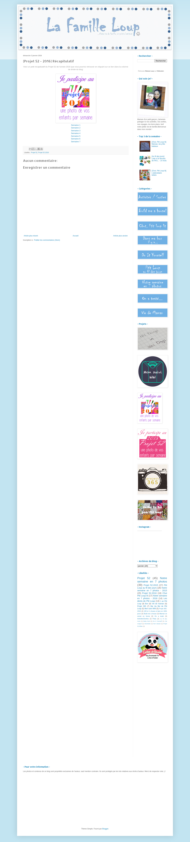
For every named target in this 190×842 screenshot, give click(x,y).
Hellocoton (160, 71)
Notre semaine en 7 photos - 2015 (152, 589)
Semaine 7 (75, 141)
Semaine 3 (75, 130)
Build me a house (150, 614)
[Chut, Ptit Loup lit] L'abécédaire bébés (159, 173)
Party (154, 619)
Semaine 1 (75, 125)
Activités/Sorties (143, 619)
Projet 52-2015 (151, 585)
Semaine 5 (75, 136)
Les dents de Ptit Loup (152, 599)
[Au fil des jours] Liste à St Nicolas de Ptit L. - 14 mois (159, 158)
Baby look (146, 621)
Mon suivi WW (150, 609)
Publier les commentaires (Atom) (47, 240)
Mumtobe (147, 623)
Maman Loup (149, 71)
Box (146, 604)
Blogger (105, 829)
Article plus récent (31, 236)
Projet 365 (141, 606)
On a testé (159, 616)
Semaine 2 (75, 128)
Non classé (156, 623)
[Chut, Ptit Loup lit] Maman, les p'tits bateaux (159, 144)
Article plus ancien (120, 236)
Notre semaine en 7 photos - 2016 (152, 597)
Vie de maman (158, 604)
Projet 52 (34, 152)
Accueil (76, 236)
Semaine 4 (75, 133)
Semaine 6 (75, 139)
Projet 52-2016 (43, 152)
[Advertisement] (152, 712)
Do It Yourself (157, 621)
